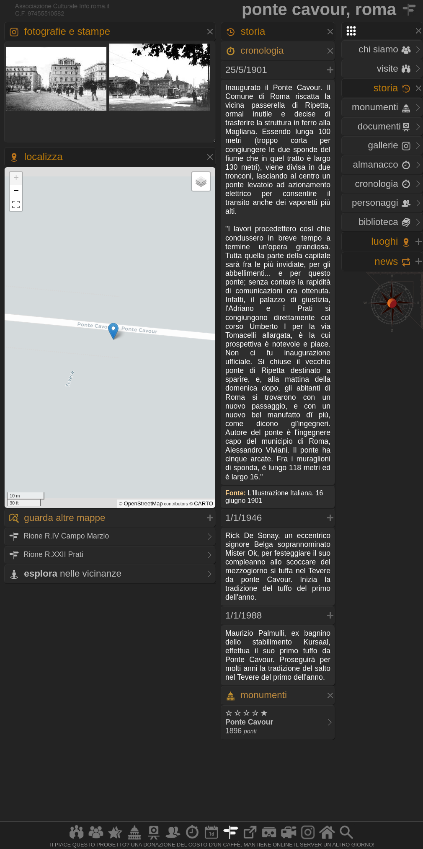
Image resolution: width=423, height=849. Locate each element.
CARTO (203, 503)
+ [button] (16, 178)
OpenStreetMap (143, 503)
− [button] (16, 191)
